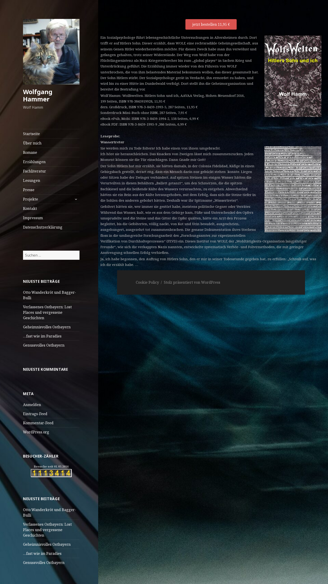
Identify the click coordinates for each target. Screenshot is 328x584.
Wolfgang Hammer (37, 95)
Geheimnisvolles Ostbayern (47, 326)
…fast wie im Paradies (42, 336)
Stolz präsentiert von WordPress (192, 282)
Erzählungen (34, 161)
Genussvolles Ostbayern (43, 345)
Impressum (33, 217)
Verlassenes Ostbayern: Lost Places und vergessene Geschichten (47, 312)
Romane (30, 152)
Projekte (30, 199)
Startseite (31, 133)
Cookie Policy (147, 282)
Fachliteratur (34, 171)
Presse (28, 189)
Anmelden (32, 404)
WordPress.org (36, 432)
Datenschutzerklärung (42, 227)
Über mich (32, 143)
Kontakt (30, 208)
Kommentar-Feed (38, 422)
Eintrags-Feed (35, 413)
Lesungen (31, 180)
